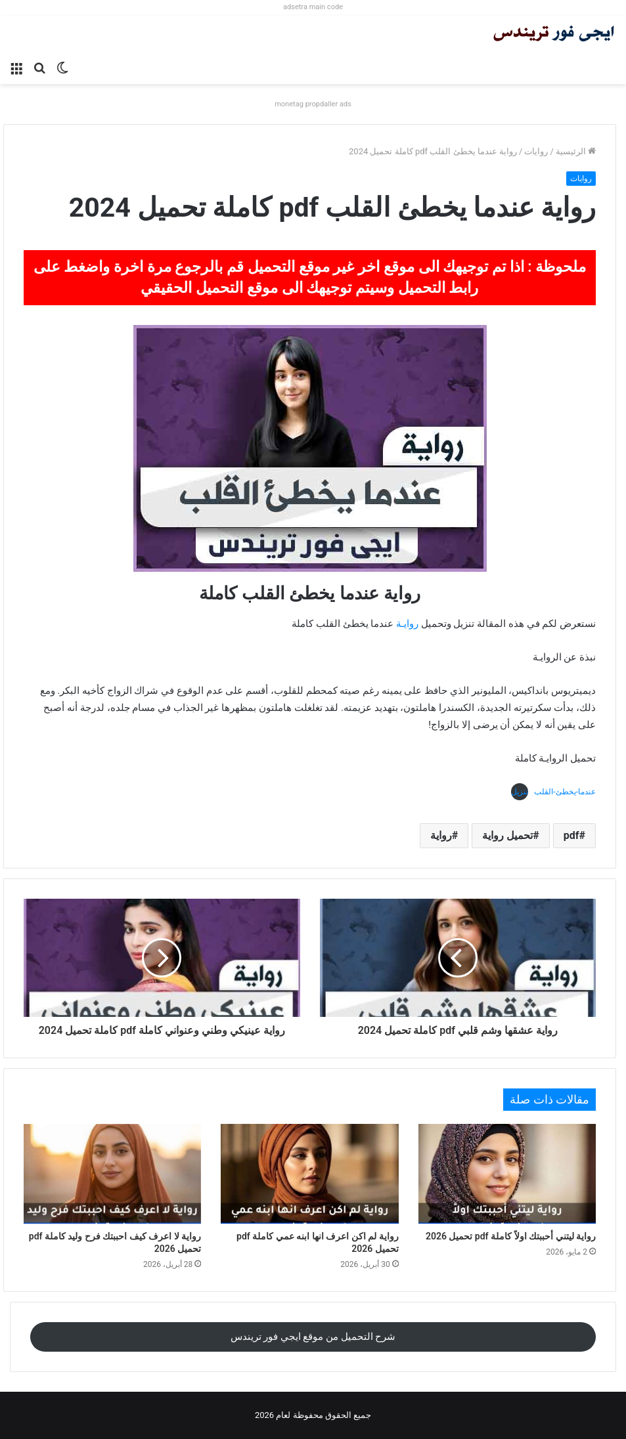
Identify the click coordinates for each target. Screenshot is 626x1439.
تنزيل (519, 791)
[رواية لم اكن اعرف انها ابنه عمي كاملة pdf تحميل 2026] (309, 1174)
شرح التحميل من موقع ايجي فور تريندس (313, 1336)
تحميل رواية (507, 835)
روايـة (407, 624)
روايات (536, 151)
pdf (571, 835)
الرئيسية (576, 151)
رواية (441, 835)
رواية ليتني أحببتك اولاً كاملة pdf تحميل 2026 (511, 1236)
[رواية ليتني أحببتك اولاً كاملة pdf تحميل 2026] (507, 1174)
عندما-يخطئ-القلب (565, 791)
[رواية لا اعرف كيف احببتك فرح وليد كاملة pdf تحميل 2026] (112, 1174)
